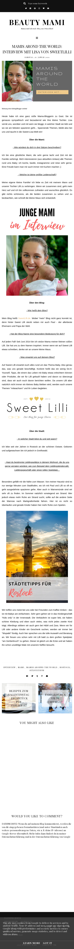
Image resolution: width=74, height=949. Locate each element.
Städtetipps (37, 670)
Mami (21, 667)
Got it (47, 943)
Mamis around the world (41, 667)
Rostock (65, 667)
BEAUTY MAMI (37, 22)
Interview (9, 667)
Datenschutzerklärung (13, 836)
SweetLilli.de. (24, 318)
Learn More (31, 943)
